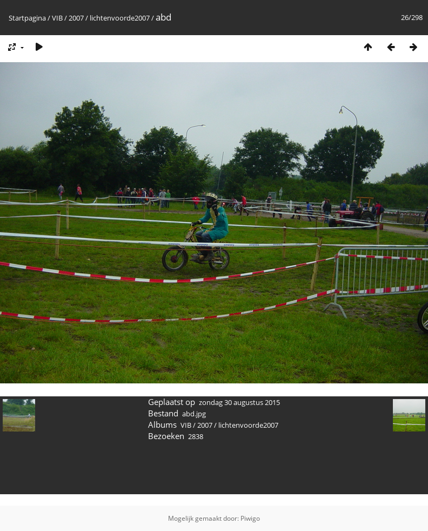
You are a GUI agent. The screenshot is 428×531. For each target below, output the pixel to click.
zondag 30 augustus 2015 (239, 402)
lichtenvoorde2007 (120, 18)
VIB (57, 18)
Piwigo (250, 518)
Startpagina (27, 18)
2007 (76, 18)
